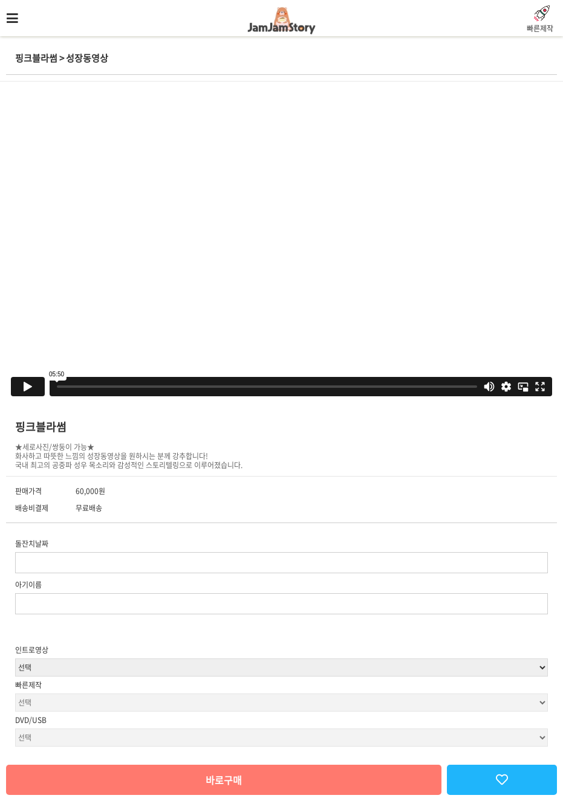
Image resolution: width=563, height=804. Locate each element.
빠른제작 (28, 685)
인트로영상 (31, 650)
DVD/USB (31, 720)
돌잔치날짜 (31, 543)
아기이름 (28, 584)
